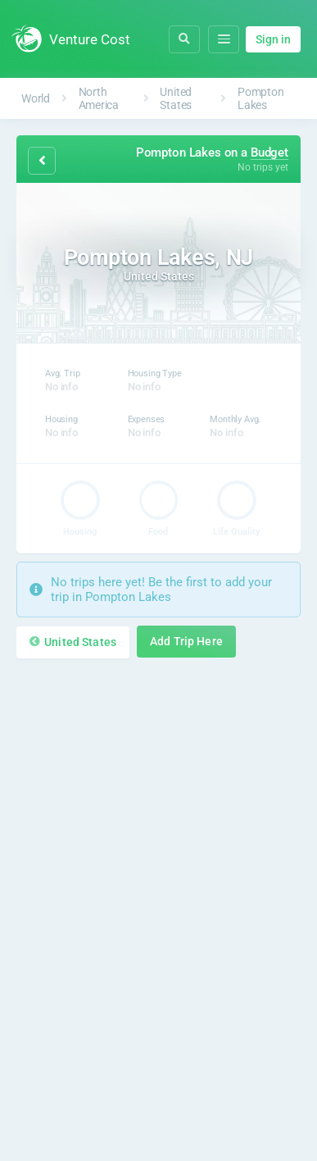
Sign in (273, 39)
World (35, 98)
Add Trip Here (186, 642)
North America (99, 98)
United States (176, 98)
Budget (269, 152)
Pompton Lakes (260, 98)
